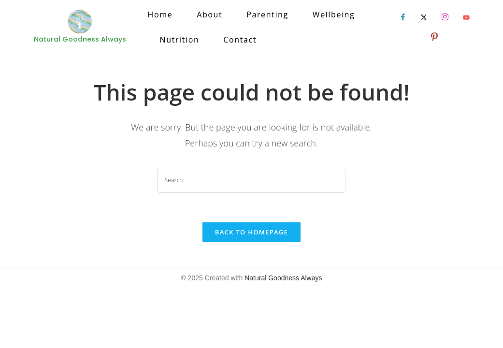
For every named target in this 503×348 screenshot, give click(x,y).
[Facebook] (403, 17)
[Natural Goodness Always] (79, 22)
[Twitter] (424, 17)
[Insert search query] (251, 180)
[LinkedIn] (445, 17)
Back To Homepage (251, 232)
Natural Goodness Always (283, 278)
